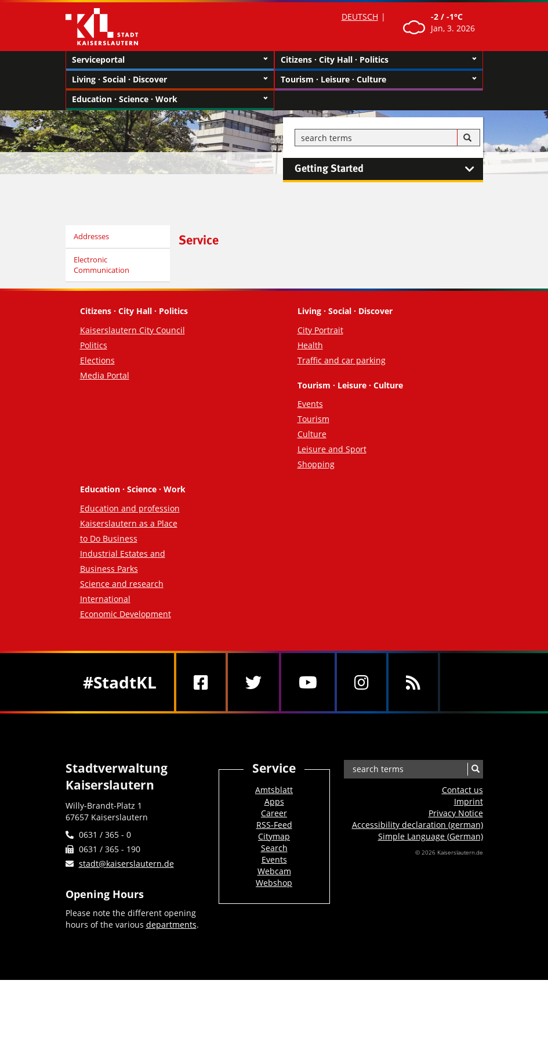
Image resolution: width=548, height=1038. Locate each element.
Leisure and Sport (331, 449)
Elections (97, 360)
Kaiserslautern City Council (132, 330)
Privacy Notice (456, 813)
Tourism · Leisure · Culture (379, 79)
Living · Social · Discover (170, 79)
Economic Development (125, 613)
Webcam (274, 871)
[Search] (467, 138)
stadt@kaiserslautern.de (126, 863)
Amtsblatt (274, 789)
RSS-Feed (274, 824)
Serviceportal (170, 60)
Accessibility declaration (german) (417, 824)
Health (310, 345)
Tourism (313, 418)
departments (171, 924)
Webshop (274, 882)
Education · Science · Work (170, 99)
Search (274, 847)
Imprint (468, 801)
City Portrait (320, 330)
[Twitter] (253, 682)
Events (310, 403)
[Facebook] (201, 682)
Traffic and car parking (341, 360)
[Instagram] (361, 682)
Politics (93, 345)
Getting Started (389, 169)
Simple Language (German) (430, 836)
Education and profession (130, 508)
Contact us (462, 789)
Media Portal (104, 375)
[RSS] (413, 682)
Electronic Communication (101, 265)
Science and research (122, 583)
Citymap (274, 836)
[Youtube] (308, 682)
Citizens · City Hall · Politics (379, 60)
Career (274, 813)
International (105, 598)
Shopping (316, 464)
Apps (274, 801)
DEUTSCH (360, 16)
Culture (311, 433)
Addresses (91, 236)
